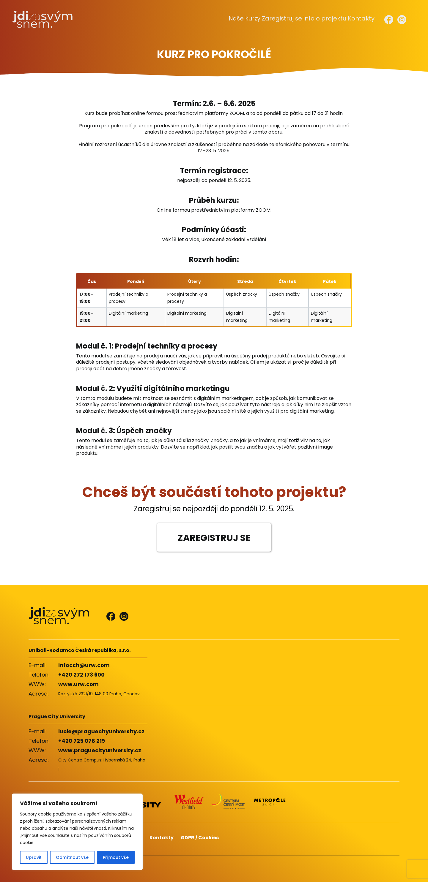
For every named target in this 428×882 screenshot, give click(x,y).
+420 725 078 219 (81, 741)
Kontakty (361, 18)
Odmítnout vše (72, 857)
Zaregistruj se (289, 18)
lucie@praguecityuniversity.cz (101, 731)
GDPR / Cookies (200, 837)
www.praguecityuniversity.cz (99, 750)
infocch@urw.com (84, 665)
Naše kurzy (255, 18)
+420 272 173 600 (81, 674)
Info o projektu (328, 18)
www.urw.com (78, 684)
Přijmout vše (116, 857)
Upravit (34, 857)
